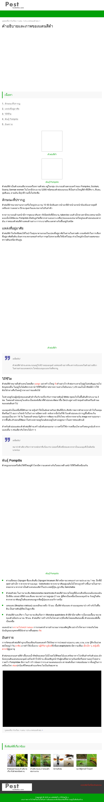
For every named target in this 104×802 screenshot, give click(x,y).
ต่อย (15, 665)
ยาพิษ (18, 645)
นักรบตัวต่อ (57, 769)
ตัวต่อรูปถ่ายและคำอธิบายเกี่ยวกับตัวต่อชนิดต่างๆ (17, 770)
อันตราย (7, 124)
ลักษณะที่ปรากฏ (11, 103)
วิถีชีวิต (6, 114)
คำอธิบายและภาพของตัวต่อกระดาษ (39, 770)
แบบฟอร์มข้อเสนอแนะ (91, 785)
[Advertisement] (52, 49)
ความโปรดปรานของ (23, 627)
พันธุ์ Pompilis (10, 119)
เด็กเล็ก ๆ (87, 645)
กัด (40, 630)
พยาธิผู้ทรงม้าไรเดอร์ (84, 769)
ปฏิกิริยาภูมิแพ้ (45, 645)
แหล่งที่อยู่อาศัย (10, 109)
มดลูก (37, 383)
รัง (56, 383)
